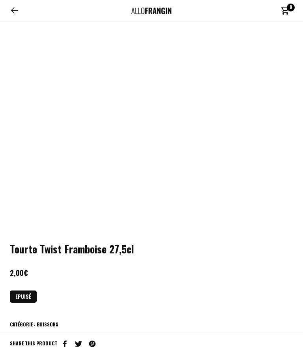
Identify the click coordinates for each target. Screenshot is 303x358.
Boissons (47, 324)
